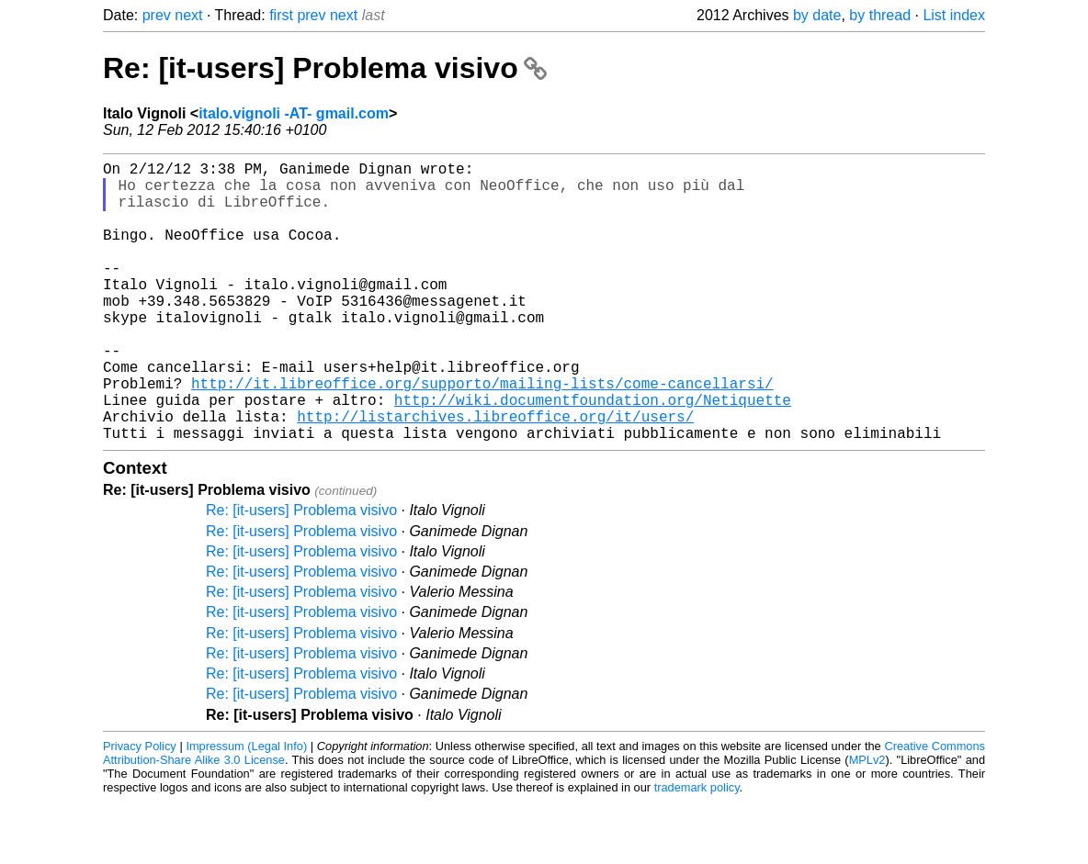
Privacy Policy (139, 808)
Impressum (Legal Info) (246, 808)
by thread (880, 15)
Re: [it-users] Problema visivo (325, 67)
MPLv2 (867, 822)
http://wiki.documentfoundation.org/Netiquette (592, 454)
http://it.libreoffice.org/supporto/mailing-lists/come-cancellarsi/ (482, 434)
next (188, 15)
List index (954, 15)
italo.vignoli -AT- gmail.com (293, 113)
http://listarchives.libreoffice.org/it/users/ (495, 475)
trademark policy (697, 850)
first (281, 15)
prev (156, 15)
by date (817, 15)
